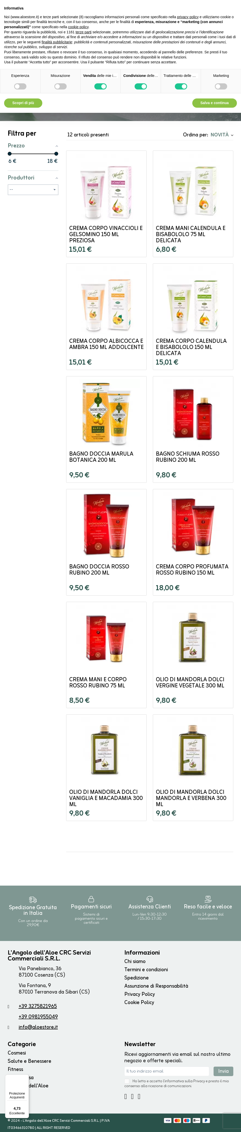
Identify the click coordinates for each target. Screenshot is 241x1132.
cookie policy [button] (78, 27)
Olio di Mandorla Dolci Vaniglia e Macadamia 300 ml (106, 800)
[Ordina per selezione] (221, 136)
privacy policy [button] (188, 17)
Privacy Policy (139, 996)
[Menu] (26, 1078)
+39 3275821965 (38, 1008)
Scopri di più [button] (23, 103)
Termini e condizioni (146, 971)
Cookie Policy (139, 1004)
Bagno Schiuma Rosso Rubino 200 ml (187, 459)
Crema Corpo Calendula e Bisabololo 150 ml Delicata (191, 349)
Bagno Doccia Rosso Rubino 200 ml (99, 571)
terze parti (84, 32)
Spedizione (136, 979)
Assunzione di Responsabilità (156, 988)
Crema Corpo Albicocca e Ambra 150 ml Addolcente (106, 346)
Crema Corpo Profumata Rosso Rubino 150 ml (192, 571)
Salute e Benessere (29, 1063)
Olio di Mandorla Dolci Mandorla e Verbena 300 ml (191, 800)
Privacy (199, 1083)
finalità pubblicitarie (57, 42)
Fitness (15, 1071)
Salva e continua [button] (214, 103)
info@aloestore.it (38, 1029)
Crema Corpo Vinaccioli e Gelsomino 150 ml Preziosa (106, 236)
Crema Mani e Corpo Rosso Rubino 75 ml (98, 684)
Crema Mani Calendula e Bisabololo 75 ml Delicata (190, 236)
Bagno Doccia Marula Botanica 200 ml (101, 459)
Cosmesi (17, 1054)
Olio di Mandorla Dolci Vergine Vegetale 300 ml (190, 684)
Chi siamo (135, 963)
